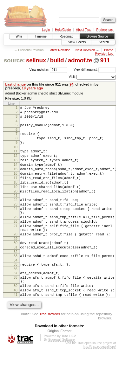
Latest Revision (59, 50)
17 (15, 190)
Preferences (105, 29)
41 (15, 328)
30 (15, 267)
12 (15, 163)
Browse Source (97, 36)
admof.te (80, 60)
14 (15, 174)
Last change (15, 84)
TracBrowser (49, 348)
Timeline (40, 36)
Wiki (19, 36)
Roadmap (66, 36)
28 (15, 258)
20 (15, 206)
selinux (36, 60)
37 (15, 301)
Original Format (60, 365)
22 (15, 216)
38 (15, 307)
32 (15, 278)
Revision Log (104, 53)
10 (15, 154)
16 (15, 185)
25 (15, 237)
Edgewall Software (61, 374)
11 (15, 158)
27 (15, 248)
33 (15, 282)
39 (15, 317)
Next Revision (85, 50)
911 (105, 60)
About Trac (83, 29)
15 (15, 179)
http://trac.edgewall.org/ (99, 381)
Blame (108, 50)
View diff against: (95, 69)
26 (15, 242)
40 (15, 322)
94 (71, 84)
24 (15, 227)
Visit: (72, 77)
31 (15, 273)
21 (15, 212)
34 (15, 288)
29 (15, 263)
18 (15, 196)
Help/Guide (63, 29)
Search (104, 42)
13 (15, 169)
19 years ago (32, 88)
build (57, 60)
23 (15, 221)
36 (15, 297)
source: (14, 60)
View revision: (39, 69)
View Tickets (77, 42)
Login (46, 29)
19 (15, 201)
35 (15, 292)
